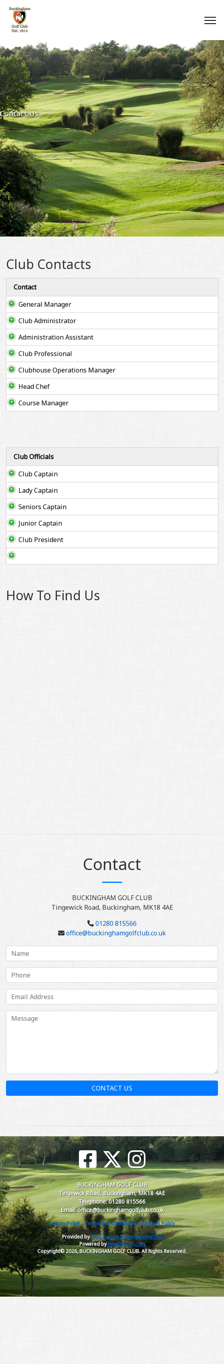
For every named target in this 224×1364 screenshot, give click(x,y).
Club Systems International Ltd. (126, 1304)
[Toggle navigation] (210, 20)
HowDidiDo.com (126, 1311)
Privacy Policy (64, 1290)
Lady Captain (30, 514)
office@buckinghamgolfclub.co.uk (116, 1000)
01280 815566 (116, 990)
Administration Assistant (55, 337)
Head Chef (34, 386)
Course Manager (43, 403)
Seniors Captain (22, 540)
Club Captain (30, 488)
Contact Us (112, 1155)
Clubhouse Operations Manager (66, 370)
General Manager (44, 304)
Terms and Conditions (110, 1290)
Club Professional (45, 353)
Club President (25, 592)
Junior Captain (22, 566)
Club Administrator (47, 320)
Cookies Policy (158, 1290)
